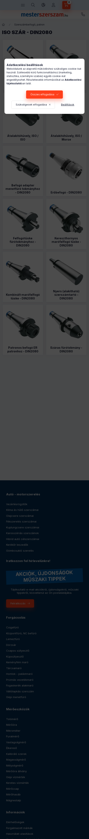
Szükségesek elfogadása (31, 104)
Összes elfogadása (42, 94)
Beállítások (67, 104)
